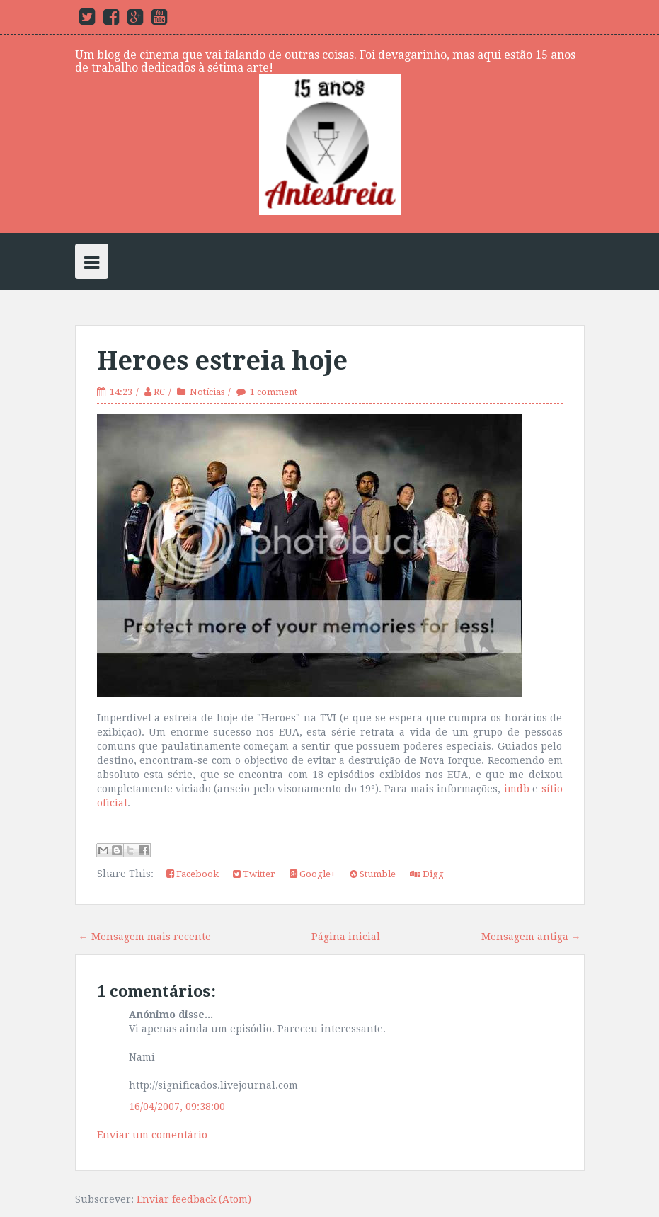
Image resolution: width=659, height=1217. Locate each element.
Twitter (254, 874)
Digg (427, 874)
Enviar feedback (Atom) (194, 1199)
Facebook (192, 874)
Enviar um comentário (152, 1135)
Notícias (207, 392)
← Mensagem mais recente (145, 936)
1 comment (273, 392)
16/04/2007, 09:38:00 (177, 1106)
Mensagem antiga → (531, 936)
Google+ (313, 874)
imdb (516, 788)
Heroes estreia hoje (222, 360)
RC (159, 392)
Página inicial (345, 936)
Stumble (373, 874)
